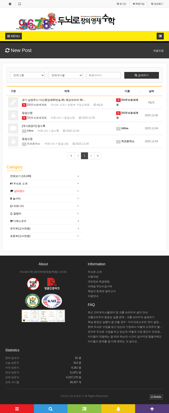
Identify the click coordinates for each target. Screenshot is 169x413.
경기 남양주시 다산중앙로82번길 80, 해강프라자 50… (53, 99)
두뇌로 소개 (57, 104)
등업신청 (27, 112)
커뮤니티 (56, 117)
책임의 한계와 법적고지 (102, 291)
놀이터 (15, 198)
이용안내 (93, 296)
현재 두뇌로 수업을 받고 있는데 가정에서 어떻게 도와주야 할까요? (126, 326)
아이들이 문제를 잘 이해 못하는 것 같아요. (113, 341)
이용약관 (93, 276)
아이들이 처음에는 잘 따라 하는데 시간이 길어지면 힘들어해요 (125, 336)
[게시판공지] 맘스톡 (33, 125)
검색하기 (141, 75)
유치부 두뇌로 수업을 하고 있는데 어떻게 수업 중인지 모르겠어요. (126, 331)
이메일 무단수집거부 (100, 286)
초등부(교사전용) (20, 236)
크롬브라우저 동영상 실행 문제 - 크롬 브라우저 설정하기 (121, 317)
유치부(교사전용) (20, 228)
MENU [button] (13, 36)
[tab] (44, 176)
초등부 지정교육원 (78, 104)
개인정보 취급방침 (99, 281)
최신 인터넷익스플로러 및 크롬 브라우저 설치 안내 (118, 312)
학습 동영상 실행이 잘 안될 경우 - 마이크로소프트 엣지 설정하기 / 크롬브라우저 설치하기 (126, 322)
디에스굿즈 (18, 221)
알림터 (15, 213)
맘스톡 (55, 130)
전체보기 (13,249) (20, 176)
